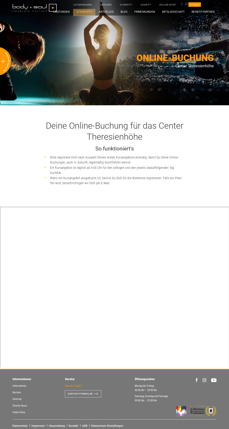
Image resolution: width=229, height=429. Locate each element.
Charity (181, 5)
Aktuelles (116, 12)
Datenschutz (20, 425)
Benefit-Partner (205, 12)
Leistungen (75, 12)
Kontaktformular (81, 393)
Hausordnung (57, 425)
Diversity (166, 5)
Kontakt (73, 425)
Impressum (38, 425)
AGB (84, 425)
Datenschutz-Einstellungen (107, 425)
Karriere (151, 5)
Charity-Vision (20, 405)
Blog (131, 12)
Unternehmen (132, 5)
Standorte (95, 12)
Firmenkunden (149, 12)
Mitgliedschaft (176, 12)
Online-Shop (198, 5)
